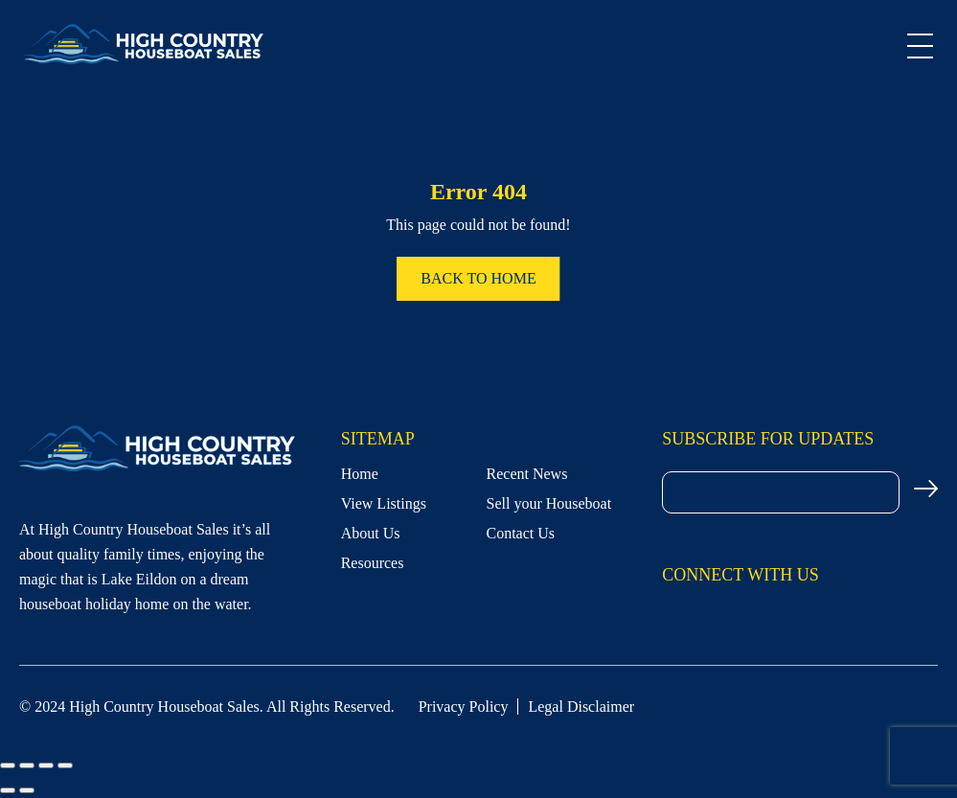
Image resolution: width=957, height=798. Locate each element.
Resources (372, 563)
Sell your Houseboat (549, 503)
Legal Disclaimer (581, 706)
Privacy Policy (464, 706)
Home (359, 474)
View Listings (383, 503)
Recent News (527, 474)
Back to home (478, 278)
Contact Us (521, 533)
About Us (370, 533)
